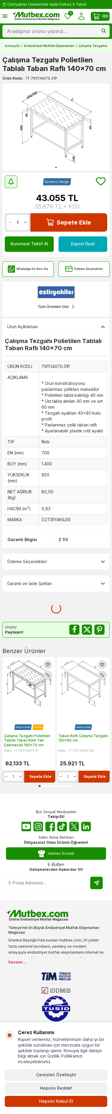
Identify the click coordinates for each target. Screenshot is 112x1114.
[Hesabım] (81, 16)
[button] (56, 167)
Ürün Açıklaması (56, 326)
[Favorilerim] (67, 16)
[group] (56, 126)
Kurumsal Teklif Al (29, 243)
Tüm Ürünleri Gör (56, 306)
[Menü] (4, 16)
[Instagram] (38, 826)
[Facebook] (50, 826)
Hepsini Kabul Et (56, 1101)
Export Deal (83, 243)
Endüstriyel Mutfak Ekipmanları (49, 46)
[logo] (35, 16)
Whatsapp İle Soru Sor (27, 269)
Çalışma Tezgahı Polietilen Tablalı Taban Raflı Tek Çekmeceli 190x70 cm (27, 740)
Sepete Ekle (68, 222)
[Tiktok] (62, 826)
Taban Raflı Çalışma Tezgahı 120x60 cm (83, 738)
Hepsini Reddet (56, 1088)
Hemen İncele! (56, 853)
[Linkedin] (86, 826)
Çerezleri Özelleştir (56, 1074)
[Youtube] (26, 826)
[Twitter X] (74, 826)
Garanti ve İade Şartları (56, 583)
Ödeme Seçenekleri (84, 269)
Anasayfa (12, 46)
